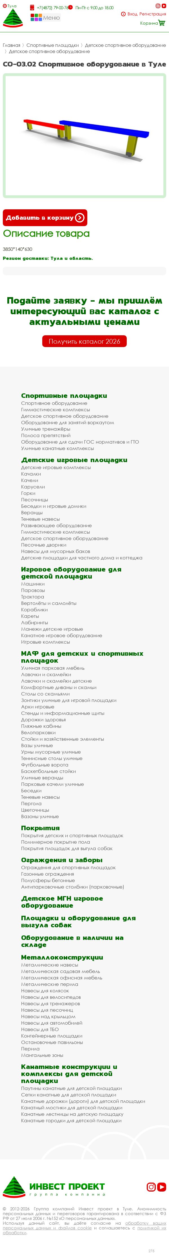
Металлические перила (49, 984)
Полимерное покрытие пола (55, 841)
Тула (12, 5)
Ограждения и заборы (62, 859)
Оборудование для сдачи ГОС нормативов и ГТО (80, 441)
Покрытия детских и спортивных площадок (72, 835)
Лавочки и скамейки (46, 674)
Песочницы (34, 499)
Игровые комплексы (45, 641)
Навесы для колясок (45, 990)
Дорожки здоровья (43, 719)
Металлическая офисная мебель (61, 977)
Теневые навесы (40, 519)
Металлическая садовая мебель (60, 971)
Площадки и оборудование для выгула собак (78, 921)
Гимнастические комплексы (55, 409)
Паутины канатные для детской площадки (71, 1088)
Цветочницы (35, 809)
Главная (11, 45)
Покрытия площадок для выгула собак (67, 848)
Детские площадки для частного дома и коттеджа (82, 557)
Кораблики (34, 609)
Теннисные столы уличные (52, 758)
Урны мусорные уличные (51, 751)
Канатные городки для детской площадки (71, 1120)
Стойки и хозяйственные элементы (62, 738)
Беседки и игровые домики (53, 506)
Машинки (33, 583)
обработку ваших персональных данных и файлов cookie (84, 1225)
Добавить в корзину (45, 217)
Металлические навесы (49, 964)
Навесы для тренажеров (50, 1003)
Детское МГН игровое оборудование (62, 902)
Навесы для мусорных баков (55, 551)
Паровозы (33, 590)
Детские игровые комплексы (56, 467)
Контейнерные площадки (51, 1035)
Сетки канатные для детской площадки (68, 1094)
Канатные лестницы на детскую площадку (72, 1114)
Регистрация (152, 14)
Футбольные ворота (44, 764)
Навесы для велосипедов (51, 997)
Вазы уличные (37, 745)
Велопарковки (38, 732)
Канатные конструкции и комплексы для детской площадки (69, 1073)
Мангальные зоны (42, 1055)
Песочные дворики (43, 544)
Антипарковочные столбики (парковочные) (72, 886)
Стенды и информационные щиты (62, 713)
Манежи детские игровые (52, 628)
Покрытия (40, 827)
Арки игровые (37, 706)
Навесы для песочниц (47, 1010)
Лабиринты (34, 622)
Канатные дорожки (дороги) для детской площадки (83, 1101)
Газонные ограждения (47, 873)
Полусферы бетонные (48, 880)
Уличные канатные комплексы (57, 448)
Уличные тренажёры (45, 428)
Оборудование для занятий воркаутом (67, 422)
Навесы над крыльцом (48, 1016)
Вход (132, 14)
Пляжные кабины (41, 726)
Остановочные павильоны (52, 1042)
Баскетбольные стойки (48, 771)
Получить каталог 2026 (84, 341)
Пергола (31, 803)
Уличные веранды (42, 777)
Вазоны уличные (40, 816)
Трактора (32, 596)
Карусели (33, 486)
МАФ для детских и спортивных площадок (82, 657)
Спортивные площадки (52, 45)
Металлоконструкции (62, 957)
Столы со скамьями (45, 693)
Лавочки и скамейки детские (56, 680)
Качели (29, 480)
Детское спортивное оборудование (125, 45)
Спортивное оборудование (54, 403)
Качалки (31, 473)
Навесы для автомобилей (51, 1022)
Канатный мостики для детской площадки (71, 1107)
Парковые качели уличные (52, 784)
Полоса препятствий (45, 435)
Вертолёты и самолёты (48, 603)
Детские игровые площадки (74, 459)
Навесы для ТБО (40, 1029)
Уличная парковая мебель (52, 667)
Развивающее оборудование (56, 525)
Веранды (32, 512)
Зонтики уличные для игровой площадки (68, 700)
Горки (28, 493)
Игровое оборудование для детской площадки (71, 573)
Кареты (30, 616)
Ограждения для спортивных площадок (68, 867)
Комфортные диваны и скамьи (58, 687)
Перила (30, 1048)
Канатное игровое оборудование (61, 635)
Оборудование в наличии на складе (72, 941)
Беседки (31, 790)
